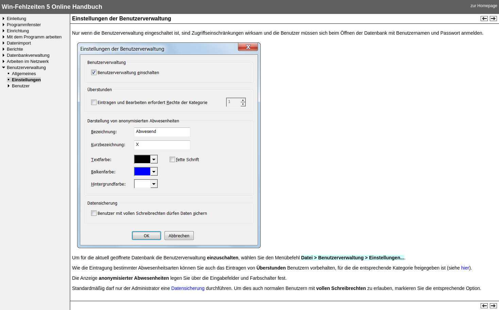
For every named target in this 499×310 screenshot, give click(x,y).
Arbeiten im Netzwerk (28, 61)
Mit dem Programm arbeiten (34, 36)
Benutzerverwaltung (26, 67)
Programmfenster (24, 24)
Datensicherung (188, 288)
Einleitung (16, 18)
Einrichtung (18, 30)
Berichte (15, 49)
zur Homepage (483, 5)
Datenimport (19, 43)
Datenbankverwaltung (28, 55)
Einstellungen (26, 79)
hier (465, 268)
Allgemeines (24, 73)
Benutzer (21, 85)
